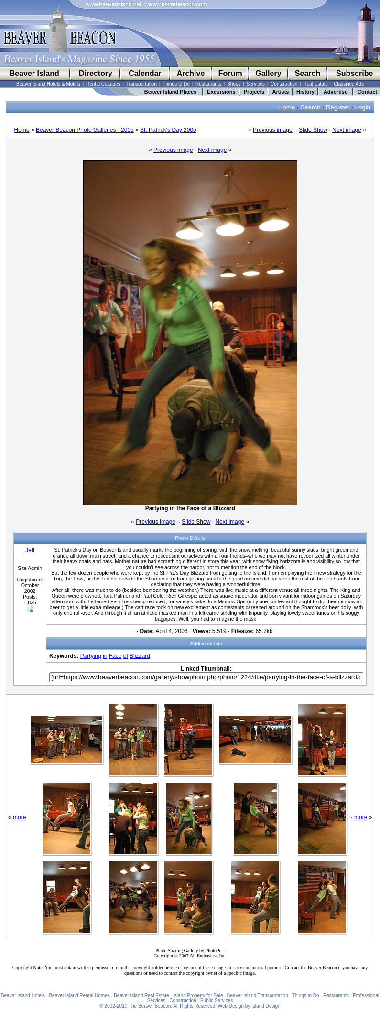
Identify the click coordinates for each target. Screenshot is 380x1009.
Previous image (273, 130)
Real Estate (315, 83)
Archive (191, 73)
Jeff (29, 550)
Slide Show (313, 130)
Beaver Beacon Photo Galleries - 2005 (85, 130)
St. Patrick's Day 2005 (168, 130)
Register (338, 107)
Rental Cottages (103, 83)
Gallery (268, 73)
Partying (90, 656)
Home (286, 107)
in (105, 656)
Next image (346, 130)
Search (307, 73)
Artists (280, 92)
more (19, 817)
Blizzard (140, 656)
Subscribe (354, 73)
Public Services (216, 1000)
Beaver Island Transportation (257, 995)
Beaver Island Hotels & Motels (48, 83)
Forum (230, 73)
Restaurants (208, 83)
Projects (254, 92)
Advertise (335, 92)
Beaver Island (34, 73)
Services (256, 83)
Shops (233, 83)
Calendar (145, 73)
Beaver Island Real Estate (141, 995)
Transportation (141, 83)
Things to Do (176, 83)
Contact (367, 92)
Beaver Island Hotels (23, 995)
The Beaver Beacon (150, 1006)
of (125, 656)
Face (115, 656)
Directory (95, 73)
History (305, 92)
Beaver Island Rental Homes (79, 995)
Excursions (221, 92)
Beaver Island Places (170, 92)
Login (362, 107)
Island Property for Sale (198, 995)
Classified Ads (349, 83)
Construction (284, 83)
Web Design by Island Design (249, 1006)
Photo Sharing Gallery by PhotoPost (190, 950)
